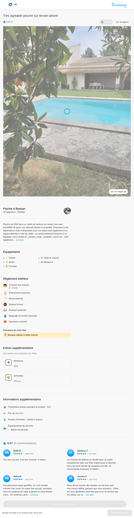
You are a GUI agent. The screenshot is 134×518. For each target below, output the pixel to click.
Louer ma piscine (84, 478)
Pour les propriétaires (85, 473)
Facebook (54, 492)
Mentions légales (112, 482)
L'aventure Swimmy (56, 478)
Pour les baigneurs (84, 468)
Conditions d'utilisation (114, 473)
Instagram (54, 497)
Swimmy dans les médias (58, 473)
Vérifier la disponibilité (120, 513)
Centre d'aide (110, 468)
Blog (50, 468)
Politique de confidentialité (116, 478)
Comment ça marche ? (86, 482)
